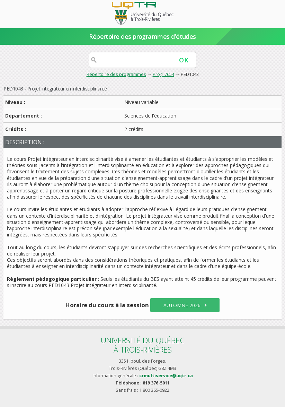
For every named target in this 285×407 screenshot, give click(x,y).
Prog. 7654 (163, 74)
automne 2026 (182, 305)
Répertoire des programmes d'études (142, 36)
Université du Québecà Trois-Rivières (143, 345)
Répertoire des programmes (116, 74)
